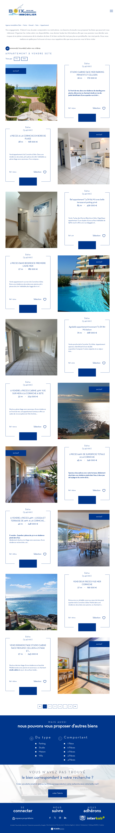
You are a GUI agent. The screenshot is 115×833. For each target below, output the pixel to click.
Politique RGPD (93, 825)
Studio (42, 761)
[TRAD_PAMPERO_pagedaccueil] (22, 16)
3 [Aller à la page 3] (54, 706)
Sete (37, 25)
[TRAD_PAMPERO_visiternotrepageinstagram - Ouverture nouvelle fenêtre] (60, 817)
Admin (77, 825)
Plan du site (59, 825)
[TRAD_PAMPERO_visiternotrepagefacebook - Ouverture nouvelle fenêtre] (49, 817)
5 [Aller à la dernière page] (70, 706)
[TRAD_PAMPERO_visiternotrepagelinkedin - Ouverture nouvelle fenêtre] (65, 817)
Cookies (101, 825)
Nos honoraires (50, 825)
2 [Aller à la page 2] (49, 706)
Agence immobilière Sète (13, 25)
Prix (17, 58)
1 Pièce (70, 757)
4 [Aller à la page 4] (60, 706)
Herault (31, 25)
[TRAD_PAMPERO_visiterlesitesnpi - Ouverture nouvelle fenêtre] (82, 818)
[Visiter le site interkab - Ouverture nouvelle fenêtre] (96, 817)
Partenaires (84, 825)
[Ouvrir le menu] (111, 11)
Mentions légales (69, 825)
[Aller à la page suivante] (75, 706)
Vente (25, 25)
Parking (42, 757)
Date (24, 58)
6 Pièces (71, 761)
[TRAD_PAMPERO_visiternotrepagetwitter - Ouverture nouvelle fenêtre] (55, 817)
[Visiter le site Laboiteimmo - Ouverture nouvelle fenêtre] (57, 829)
